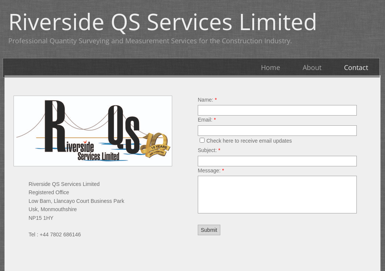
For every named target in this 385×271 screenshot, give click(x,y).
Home (270, 67)
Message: (211, 170)
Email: (207, 120)
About (312, 67)
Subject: (209, 150)
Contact (356, 67)
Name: (207, 100)
